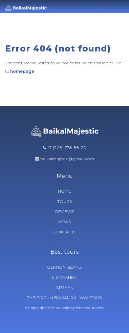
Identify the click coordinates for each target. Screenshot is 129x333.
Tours (64, 201)
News (64, 221)
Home (64, 191)
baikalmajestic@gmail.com (67, 158)
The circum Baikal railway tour (64, 297)
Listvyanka (64, 277)
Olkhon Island (64, 267)
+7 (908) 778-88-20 (66, 147)
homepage (22, 71)
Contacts (64, 231)
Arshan (64, 287)
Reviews (64, 211)
